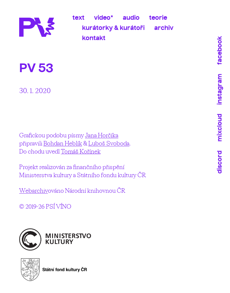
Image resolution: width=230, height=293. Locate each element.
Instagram (219, 89)
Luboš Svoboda (108, 143)
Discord (219, 162)
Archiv (163, 27)
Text (78, 17)
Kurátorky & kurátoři (113, 27)
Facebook (219, 50)
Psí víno (39, 27)
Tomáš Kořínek (81, 151)
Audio (131, 17)
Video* (103, 17)
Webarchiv (33, 190)
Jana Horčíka (101, 135)
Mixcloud (219, 128)
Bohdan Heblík (62, 143)
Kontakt (93, 38)
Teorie (158, 17)
